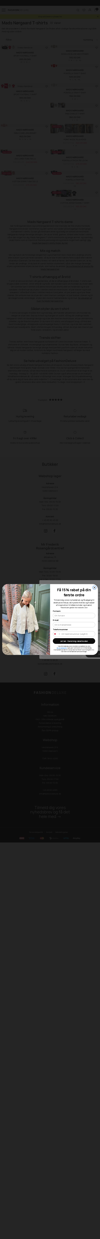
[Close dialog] (94, 587)
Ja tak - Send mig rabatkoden (74, 641)
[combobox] (56, 633)
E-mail (55, 620)
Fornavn (56, 611)
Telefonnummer (60, 629)
